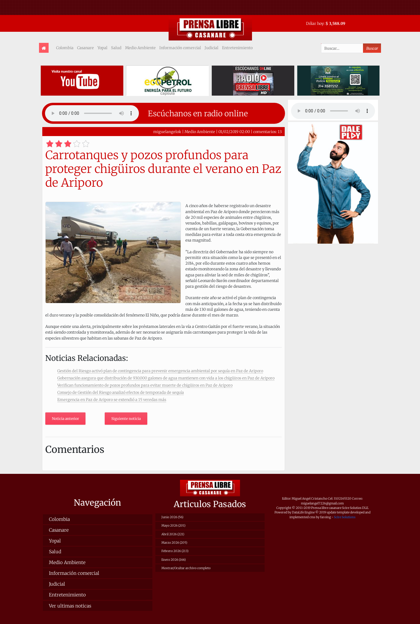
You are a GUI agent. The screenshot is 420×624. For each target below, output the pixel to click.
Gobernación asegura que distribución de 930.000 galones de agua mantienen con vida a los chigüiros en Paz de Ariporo (165, 378)
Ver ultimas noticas (70, 606)
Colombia (65, 47)
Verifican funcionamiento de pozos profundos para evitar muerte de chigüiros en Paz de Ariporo (144, 385)
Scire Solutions (345, 517)
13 (280, 131)
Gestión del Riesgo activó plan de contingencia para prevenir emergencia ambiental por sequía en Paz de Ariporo (160, 370)
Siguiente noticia (126, 418)
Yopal (102, 47)
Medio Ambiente (140, 47)
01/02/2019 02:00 (234, 131)
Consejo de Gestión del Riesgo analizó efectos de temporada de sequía (120, 392)
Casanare (85, 47)
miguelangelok (167, 131)
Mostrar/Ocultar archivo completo (186, 568)
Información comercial (180, 47)
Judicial (211, 47)
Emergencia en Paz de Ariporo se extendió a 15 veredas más (111, 399)
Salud (116, 47)
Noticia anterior (65, 418)
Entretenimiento (237, 47)
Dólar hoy (315, 23)
